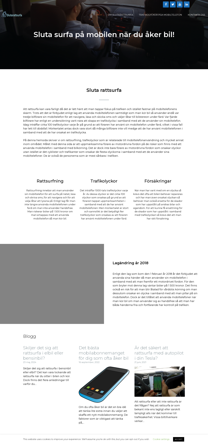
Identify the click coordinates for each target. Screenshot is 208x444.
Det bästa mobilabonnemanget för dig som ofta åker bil (104, 353)
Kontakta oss (196, 14)
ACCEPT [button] (178, 439)
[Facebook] (166, 4)
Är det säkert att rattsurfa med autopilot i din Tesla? (159, 353)
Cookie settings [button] (161, 439)
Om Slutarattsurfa (120, 14)
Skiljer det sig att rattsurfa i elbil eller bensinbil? (43, 353)
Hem (99, 14)
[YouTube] (180, 4)
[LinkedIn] (187, 4)
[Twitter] (173, 4)
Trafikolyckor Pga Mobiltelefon (160, 14)
